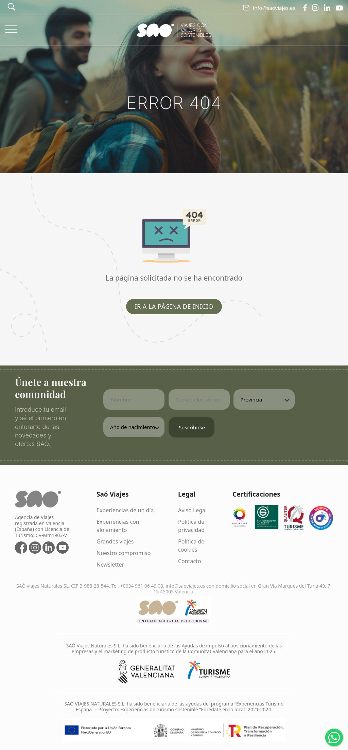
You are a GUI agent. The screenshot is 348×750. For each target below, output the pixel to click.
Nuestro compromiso (124, 553)
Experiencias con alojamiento (118, 526)
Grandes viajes (115, 541)
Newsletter (110, 564)
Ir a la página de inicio (174, 306)
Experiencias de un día (125, 510)
